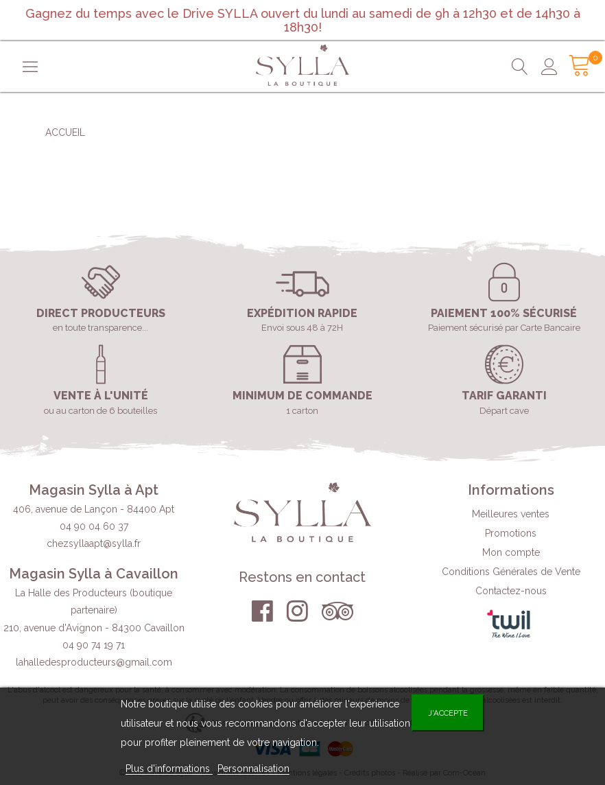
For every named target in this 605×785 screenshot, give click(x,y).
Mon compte (511, 552)
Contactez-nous (511, 590)
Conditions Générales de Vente (511, 571)
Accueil (65, 132)
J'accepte (448, 713)
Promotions (510, 533)
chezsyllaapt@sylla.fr (94, 543)
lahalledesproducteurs (94, 662)
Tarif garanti (504, 396)
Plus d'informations (169, 768)
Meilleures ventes (510, 513)
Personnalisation (253, 768)
